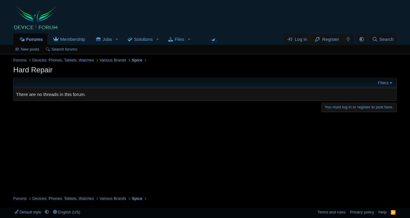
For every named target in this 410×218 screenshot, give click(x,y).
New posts (30, 49)
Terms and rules (331, 212)
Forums (34, 39)
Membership (72, 39)
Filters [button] (383, 83)
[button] (117, 39)
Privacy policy (362, 212)
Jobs (107, 39)
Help (382, 212)
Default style (28, 212)
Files (179, 39)
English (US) (66, 212)
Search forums (64, 49)
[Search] (383, 39)
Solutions (143, 39)
